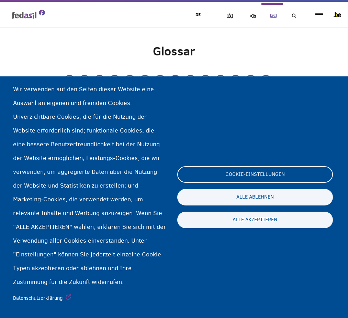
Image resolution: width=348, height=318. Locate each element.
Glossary (269, 16)
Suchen (293, 16)
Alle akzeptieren (255, 219)
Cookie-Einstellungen (255, 174)
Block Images (221, 16)
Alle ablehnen (255, 197)
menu (319, 15)
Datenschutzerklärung (38, 298)
